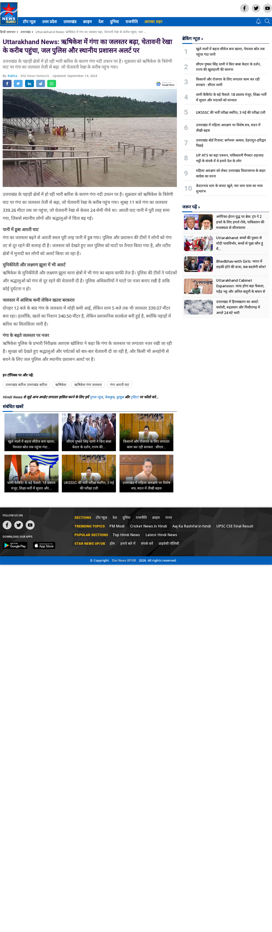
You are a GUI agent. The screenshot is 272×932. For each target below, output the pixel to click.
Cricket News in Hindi (148, 526)
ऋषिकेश (60, 384)
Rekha (13, 75)
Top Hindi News (126, 534)
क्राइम (88, 22)
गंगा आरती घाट (119, 384)
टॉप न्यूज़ (29, 22)
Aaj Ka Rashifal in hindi (191, 526)
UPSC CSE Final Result (234, 526)
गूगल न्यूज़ (96, 397)
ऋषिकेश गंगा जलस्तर (88, 384)
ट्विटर (135, 397)
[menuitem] (30, 21)
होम (112, 543)
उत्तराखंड (70, 22)
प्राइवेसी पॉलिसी (169, 543)
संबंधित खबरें (13, 406)
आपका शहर (155, 22)
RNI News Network (35, 75)
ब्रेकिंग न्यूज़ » (192, 38)
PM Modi (117, 526)
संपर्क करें (147, 543)
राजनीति (132, 22)
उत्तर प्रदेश (50, 22)
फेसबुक (109, 397)
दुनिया (115, 22)
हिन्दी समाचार (8, 31)
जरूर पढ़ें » (191, 207)
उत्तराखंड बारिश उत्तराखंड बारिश (26, 384)
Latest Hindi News (161, 534)
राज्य (168, 517)
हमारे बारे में (127, 543)
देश (102, 22)
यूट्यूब (120, 397)
